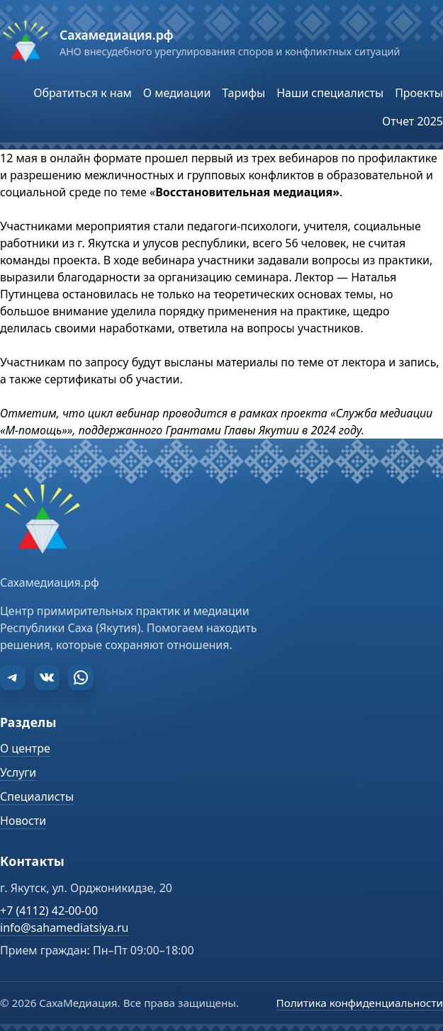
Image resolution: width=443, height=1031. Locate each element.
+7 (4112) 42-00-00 (49, 910)
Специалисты (37, 796)
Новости (23, 820)
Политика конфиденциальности (359, 1003)
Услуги (18, 772)
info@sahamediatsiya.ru (64, 927)
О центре (25, 748)
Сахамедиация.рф (116, 34)
